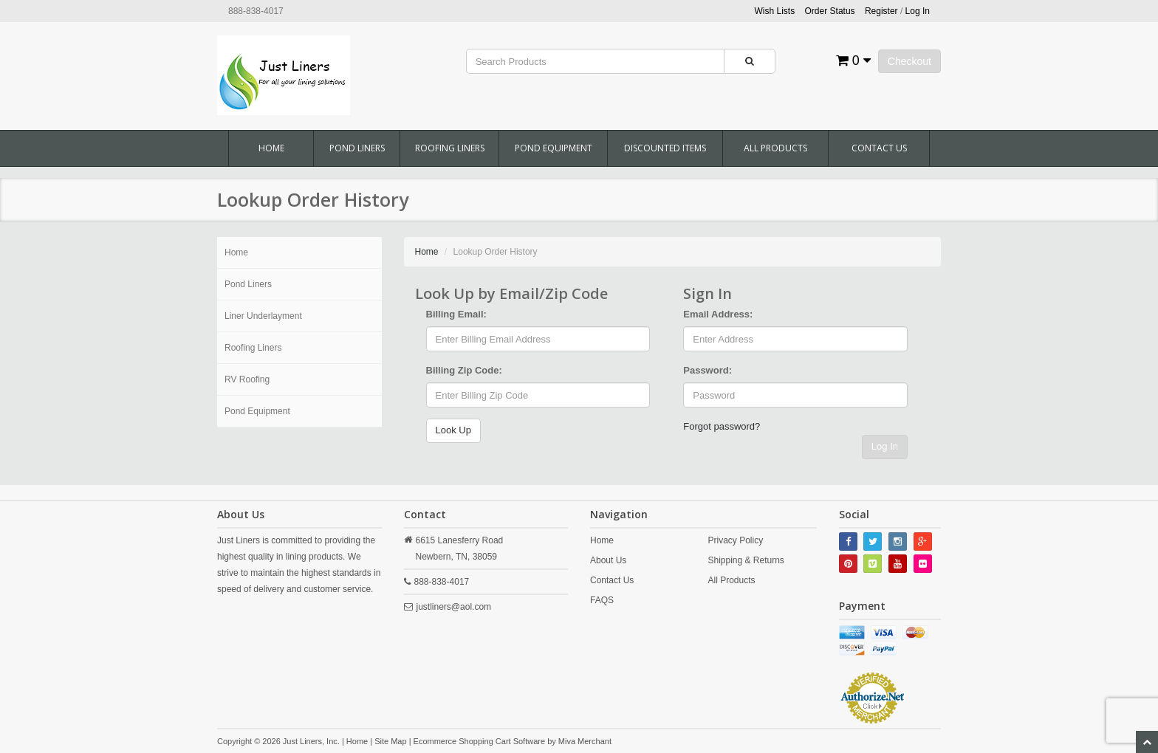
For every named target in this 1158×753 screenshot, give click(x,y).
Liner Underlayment (263, 316)
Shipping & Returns (746, 560)
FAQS (602, 600)
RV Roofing (247, 379)
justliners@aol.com (454, 607)
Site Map (390, 741)
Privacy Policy (735, 540)
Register (881, 11)
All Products (775, 148)
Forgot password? (721, 426)
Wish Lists (775, 11)
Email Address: (718, 314)
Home (271, 148)
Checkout (909, 61)
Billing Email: (456, 314)
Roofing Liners (449, 148)
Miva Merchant (584, 741)
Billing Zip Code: (464, 370)
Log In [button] (917, 11)
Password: (707, 370)
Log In (884, 446)
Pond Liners (357, 148)
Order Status (830, 11)
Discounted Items (665, 148)
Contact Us (879, 148)
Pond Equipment (553, 148)
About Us (608, 560)
